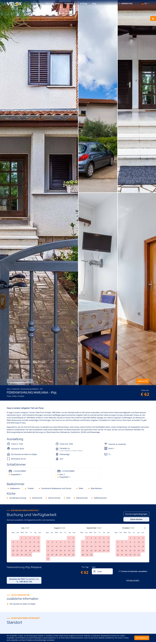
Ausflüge (83, 3)
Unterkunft (36, 3)
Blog (94, 3)
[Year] (28, 528)
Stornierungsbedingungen (136, 514)
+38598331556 (125, 3)
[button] (144, 3)
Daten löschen (136, 519)
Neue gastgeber (53, 3)
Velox (9, 389)
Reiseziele (69, 3)
